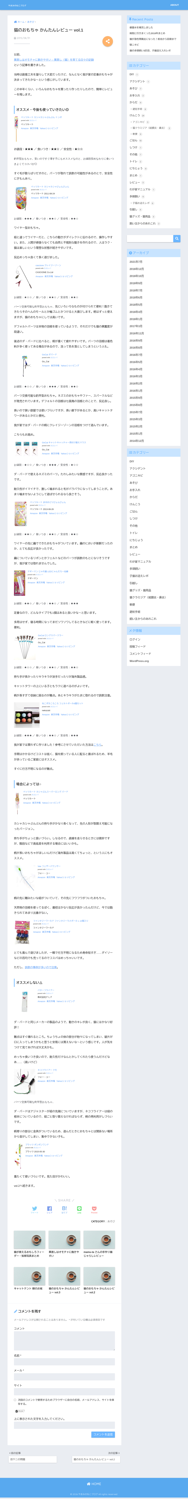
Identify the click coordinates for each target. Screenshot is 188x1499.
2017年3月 (136, 333)
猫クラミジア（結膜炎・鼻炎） (152, 133)
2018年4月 (136, 319)
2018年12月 (137, 276)
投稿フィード (138, 653)
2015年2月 (136, 433)
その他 (136, 160)
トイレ (136, 167)
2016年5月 (136, 369)
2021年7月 (136, 268)
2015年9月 (136, 405)
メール (19, 1371)
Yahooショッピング (49, 128)
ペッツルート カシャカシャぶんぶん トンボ (41, 117)
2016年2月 (136, 390)
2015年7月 (136, 419)
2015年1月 (136, 440)
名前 (17, 1356)
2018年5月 (136, 311)
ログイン (135, 646)
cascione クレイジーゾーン (48, 265)
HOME (94, 1485)
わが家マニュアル (143, 196)
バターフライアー (46, 990)
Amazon (25, 128)
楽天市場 (34, 128)
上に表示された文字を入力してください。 (40, 1419)
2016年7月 (136, 361)
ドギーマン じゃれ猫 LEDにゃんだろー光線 (48, 571)
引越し (136, 216)
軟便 (137, 139)
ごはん (136, 146)
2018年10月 (137, 283)
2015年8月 (136, 412)
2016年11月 (137, 340)
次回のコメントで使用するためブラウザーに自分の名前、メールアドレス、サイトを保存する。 (66, 1402)
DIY (134, 79)
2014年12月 (137, 448)
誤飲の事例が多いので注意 (41, 967)
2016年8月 (136, 354)
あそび (111, 1221)
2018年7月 (136, 297)
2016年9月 (136, 347)
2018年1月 (136, 326)
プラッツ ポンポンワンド (37, 1144)
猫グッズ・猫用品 (143, 223)
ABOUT (174, 5)
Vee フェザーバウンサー (49, 866)
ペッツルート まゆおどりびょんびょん (48, 502)
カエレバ (32, 120)
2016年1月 (136, 397)
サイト (18, 1386)
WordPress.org (139, 668)
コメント (19, 1329)
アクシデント (140, 86)
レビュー (138, 189)
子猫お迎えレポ (144, 210)
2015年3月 (136, 426)
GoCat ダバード (49, 354)
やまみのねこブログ (25, 5)
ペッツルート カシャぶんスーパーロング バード (45, 791)
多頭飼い (138, 203)
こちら (97, 744)
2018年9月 (136, 290)
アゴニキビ (141, 127)
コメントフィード (140, 660)
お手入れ (138, 100)
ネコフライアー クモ (47, 1070)
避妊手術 (140, 114)
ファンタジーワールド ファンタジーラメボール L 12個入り (60, 920)
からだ (136, 107)
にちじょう (139, 174)
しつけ (136, 153)
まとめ (136, 182)
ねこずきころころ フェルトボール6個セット (62, 703)
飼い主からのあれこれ (146, 230)
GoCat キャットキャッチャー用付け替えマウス (64, 442)
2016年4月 (136, 376)
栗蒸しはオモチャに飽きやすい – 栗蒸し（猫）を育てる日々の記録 (55, 59)
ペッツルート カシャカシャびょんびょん (50, 186)
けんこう (138, 121)
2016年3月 (136, 383)
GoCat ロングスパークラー (50, 635)
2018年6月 (136, 304)
